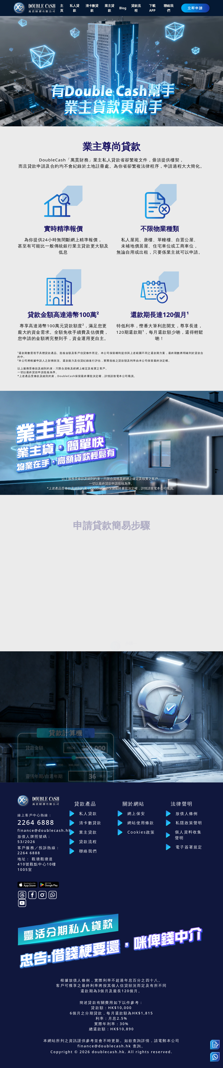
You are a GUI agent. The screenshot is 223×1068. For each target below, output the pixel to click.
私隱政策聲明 (189, 822)
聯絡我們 (88, 851)
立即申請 (195, 8)
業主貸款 (88, 832)
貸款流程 (88, 841)
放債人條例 (187, 813)
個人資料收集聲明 (188, 834)
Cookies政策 (141, 832)
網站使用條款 (140, 822)
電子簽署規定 (189, 847)
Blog (122, 8)
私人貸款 (88, 813)
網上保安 (136, 813)
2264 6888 (35, 822)
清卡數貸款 (90, 822)
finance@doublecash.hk (44, 830)
